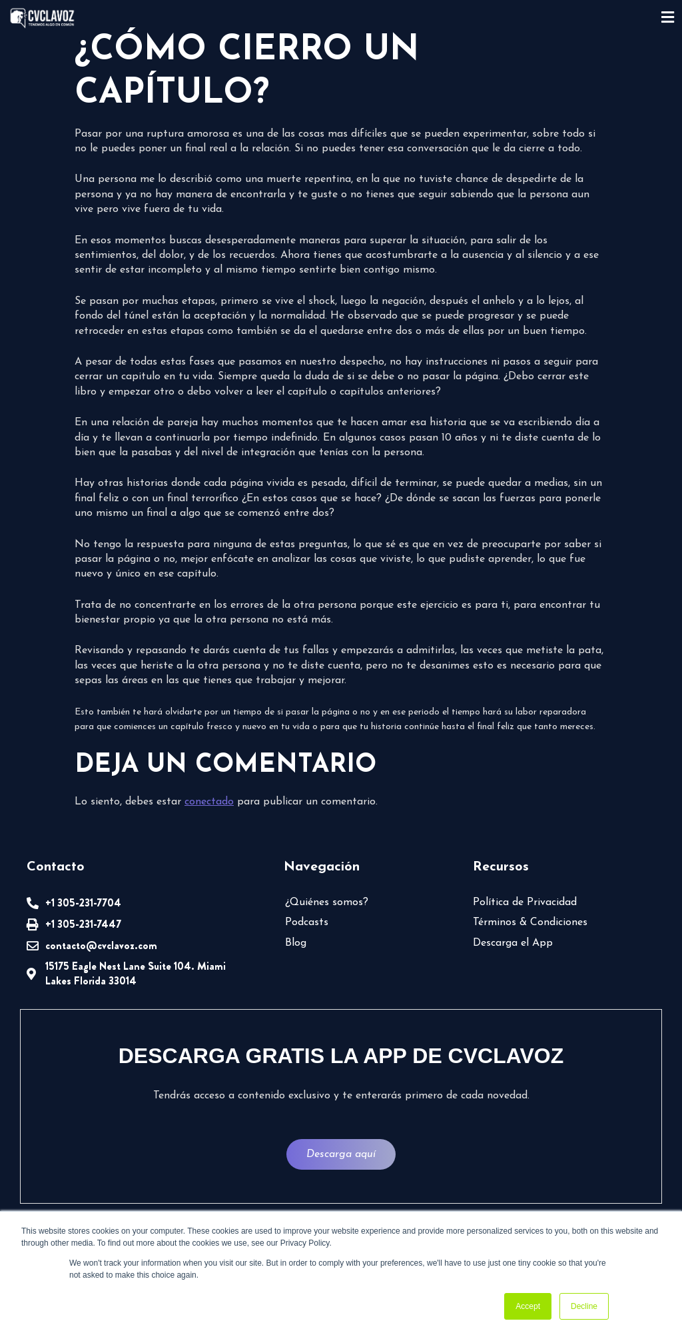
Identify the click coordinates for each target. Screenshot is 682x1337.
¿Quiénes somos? (326, 902)
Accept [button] (527, 1306)
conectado (209, 801)
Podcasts (306, 922)
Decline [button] (584, 1306)
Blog (295, 943)
